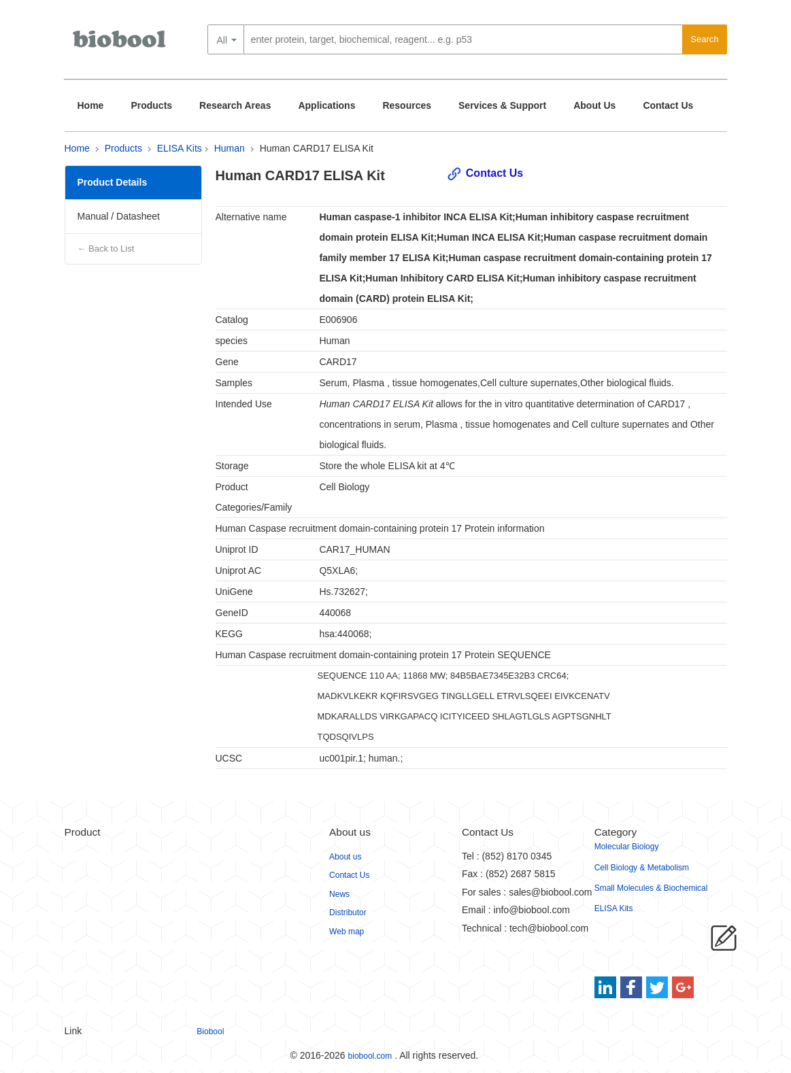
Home (91, 105)
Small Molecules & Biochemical (651, 888)
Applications (326, 105)
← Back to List (106, 248)
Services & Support (502, 105)
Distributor (348, 912)
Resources (406, 105)
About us (345, 857)
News (339, 894)
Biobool (210, 1031)
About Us (594, 105)
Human (229, 148)
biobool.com (370, 1056)
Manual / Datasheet (119, 216)
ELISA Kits (179, 148)
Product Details (113, 182)
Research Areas (235, 105)
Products (151, 105)
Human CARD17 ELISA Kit (316, 148)
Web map (346, 931)
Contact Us (668, 105)
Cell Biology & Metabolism (641, 867)
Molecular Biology (626, 846)
